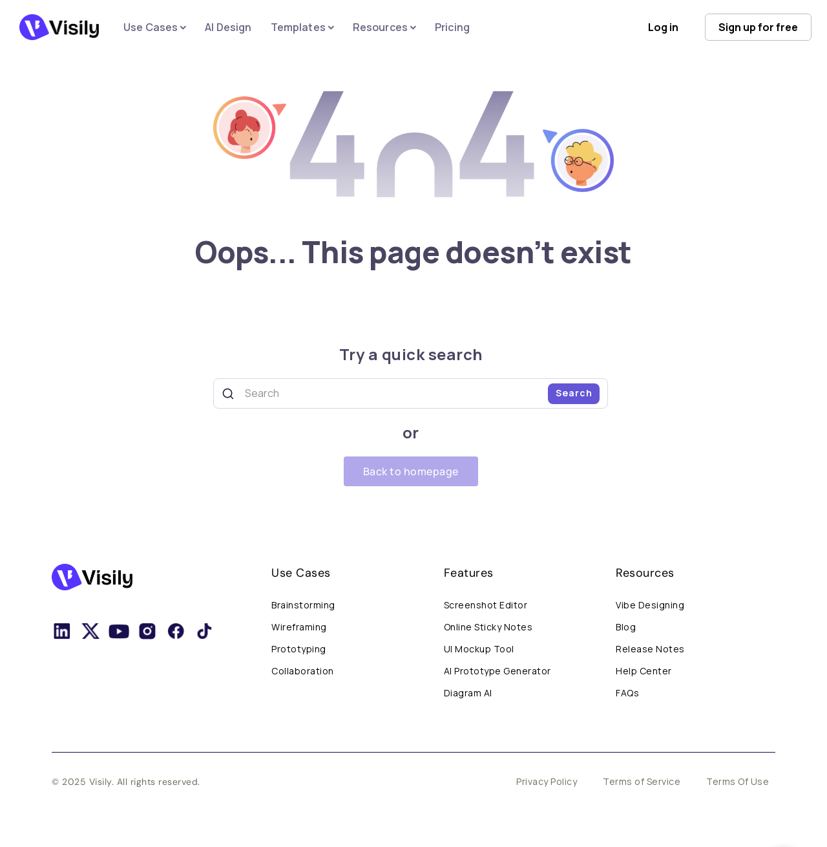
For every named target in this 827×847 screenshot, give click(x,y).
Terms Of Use (737, 781)
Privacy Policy (546, 781)
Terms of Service (641, 781)
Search (574, 393)
